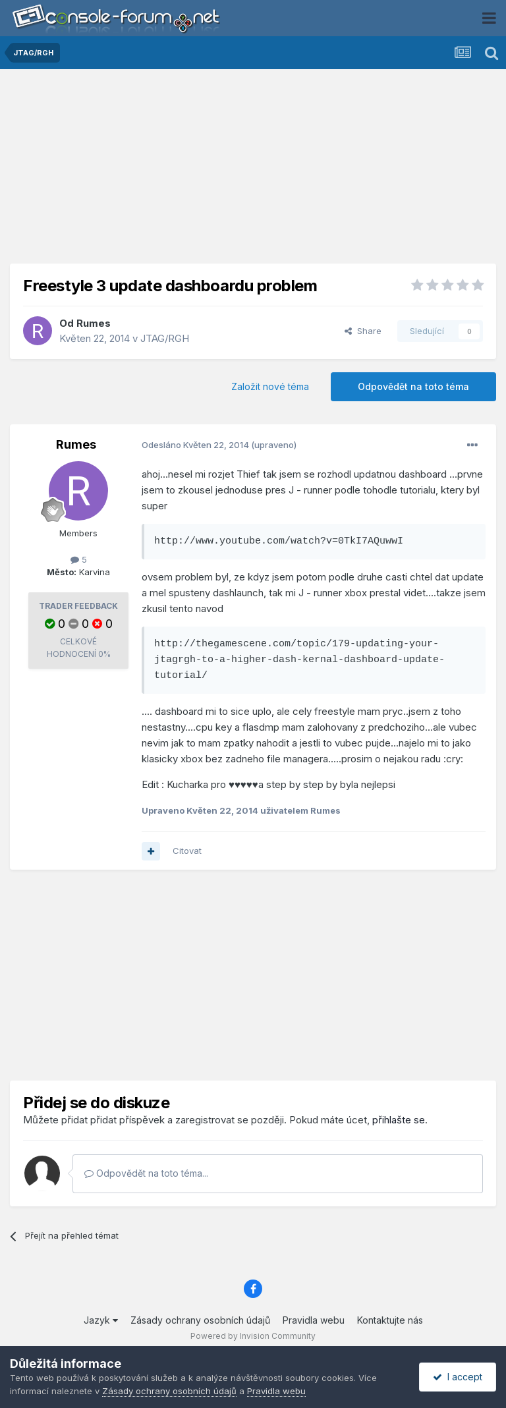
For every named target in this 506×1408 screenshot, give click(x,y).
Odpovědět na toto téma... (146, 1173)
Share (363, 330)
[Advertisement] (253, 171)
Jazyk (101, 1320)
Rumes (93, 323)
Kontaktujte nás (390, 1320)
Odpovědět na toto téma (413, 386)
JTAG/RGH (164, 338)
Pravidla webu (314, 1320)
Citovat (187, 850)
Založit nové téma (270, 386)
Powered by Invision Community (253, 1336)
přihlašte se (398, 1119)
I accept (457, 1376)
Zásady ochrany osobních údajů (200, 1320)
